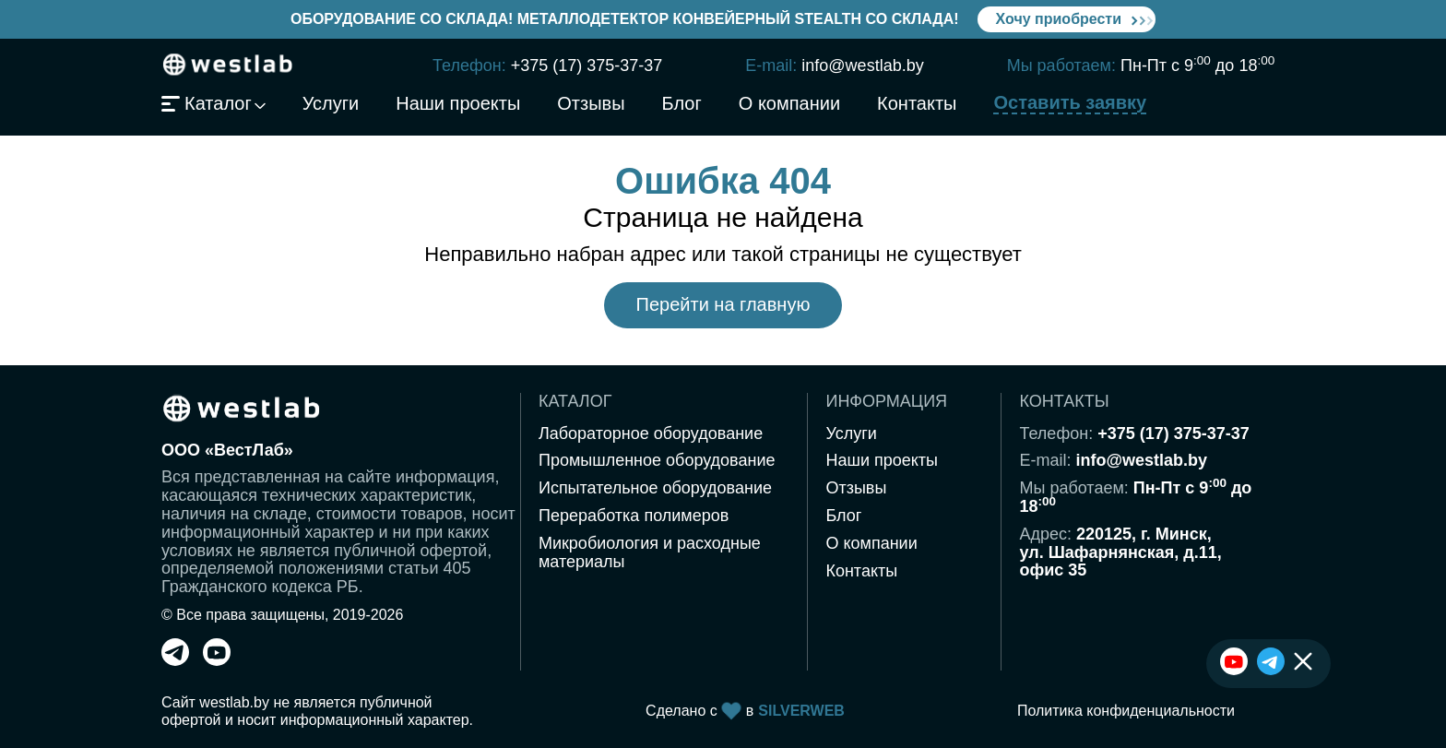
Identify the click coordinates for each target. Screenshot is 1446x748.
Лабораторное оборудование (651, 433)
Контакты (916, 104)
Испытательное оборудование (655, 488)
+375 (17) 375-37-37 (587, 65)
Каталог (206, 104)
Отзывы (590, 104)
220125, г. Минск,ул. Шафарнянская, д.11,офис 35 (1120, 552)
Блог (682, 104)
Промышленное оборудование (657, 460)
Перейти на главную (723, 304)
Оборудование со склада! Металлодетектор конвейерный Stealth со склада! (624, 19)
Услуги (331, 104)
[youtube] (217, 660)
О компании (789, 104)
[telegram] (175, 660)
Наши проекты (458, 104)
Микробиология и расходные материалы (650, 552)
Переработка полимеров (634, 515)
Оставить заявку (1069, 103)
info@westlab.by (862, 65)
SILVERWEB (801, 710)
